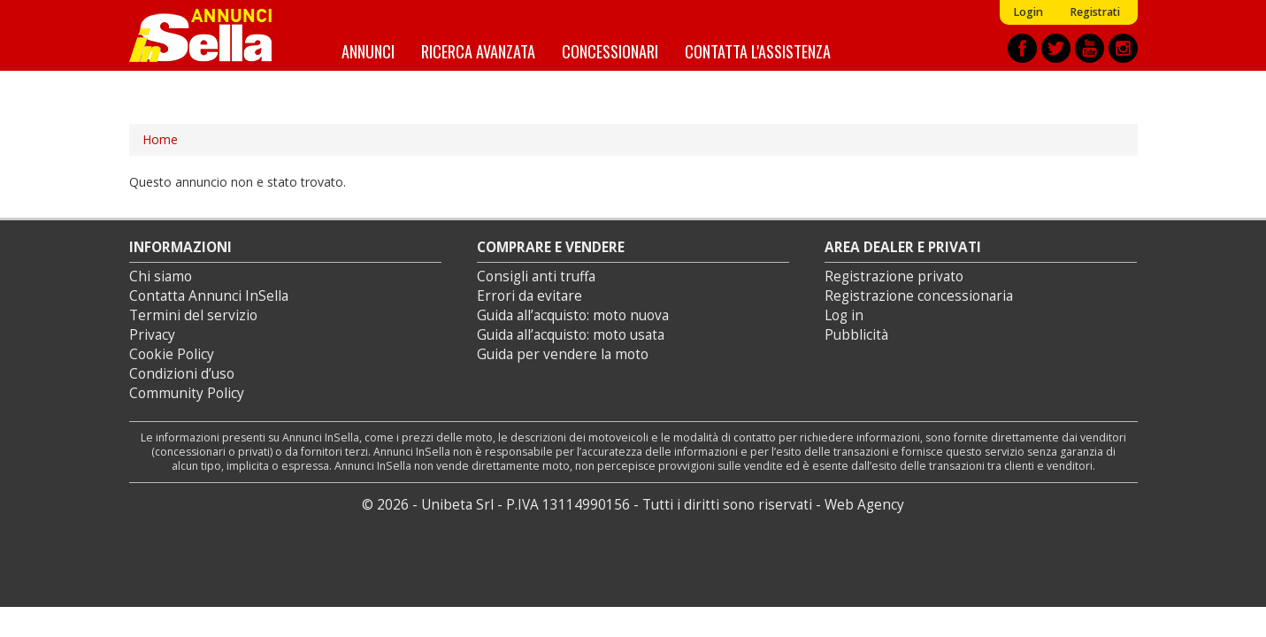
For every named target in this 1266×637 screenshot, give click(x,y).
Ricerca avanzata (478, 51)
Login (1028, 11)
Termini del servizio (193, 315)
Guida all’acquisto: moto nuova (573, 315)
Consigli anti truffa (536, 276)
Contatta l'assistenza (758, 51)
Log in (844, 315)
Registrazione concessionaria (919, 296)
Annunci (368, 51)
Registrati (1095, 11)
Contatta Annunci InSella (208, 296)
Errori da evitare (529, 296)
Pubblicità (856, 335)
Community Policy (186, 393)
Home (160, 139)
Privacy (152, 335)
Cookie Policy (171, 354)
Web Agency (864, 504)
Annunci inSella (211, 35)
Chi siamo (160, 276)
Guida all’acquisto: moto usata (570, 335)
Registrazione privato (894, 276)
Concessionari (610, 51)
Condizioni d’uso (181, 374)
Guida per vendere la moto (562, 354)
